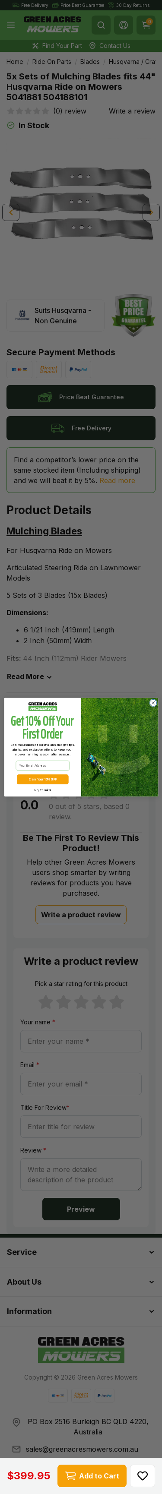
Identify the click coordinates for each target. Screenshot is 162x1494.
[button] (142, 1476)
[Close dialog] (152, 702)
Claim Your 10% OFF (42, 779)
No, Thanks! (42, 790)
